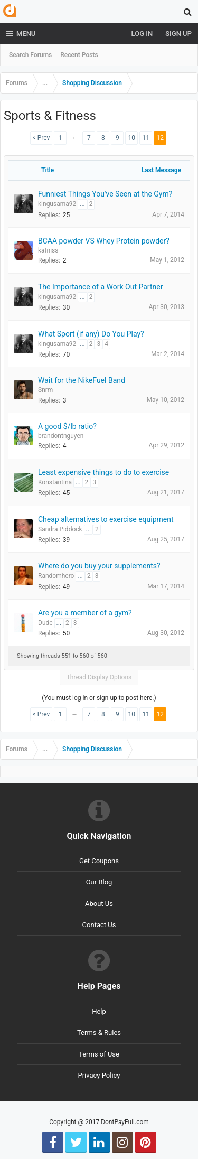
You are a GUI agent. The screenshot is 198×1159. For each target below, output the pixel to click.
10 (132, 138)
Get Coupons (99, 861)
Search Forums (30, 55)
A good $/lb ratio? (67, 426)
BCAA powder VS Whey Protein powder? (103, 241)
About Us (99, 904)
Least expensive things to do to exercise (103, 472)
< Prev (41, 138)
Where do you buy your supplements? (99, 566)
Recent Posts (79, 55)
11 (146, 138)
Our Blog (99, 882)
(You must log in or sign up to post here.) (99, 698)
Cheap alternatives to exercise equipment (106, 519)
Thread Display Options (99, 677)
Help (99, 1011)
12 (160, 138)
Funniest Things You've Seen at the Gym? (105, 194)
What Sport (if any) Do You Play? (91, 334)
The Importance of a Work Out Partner (100, 287)
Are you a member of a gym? (85, 613)
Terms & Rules (99, 1032)
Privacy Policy (99, 1075)
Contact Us (99, 925)
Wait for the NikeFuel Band (81, 380)
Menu (20, 33)
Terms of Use (99, 1054)
